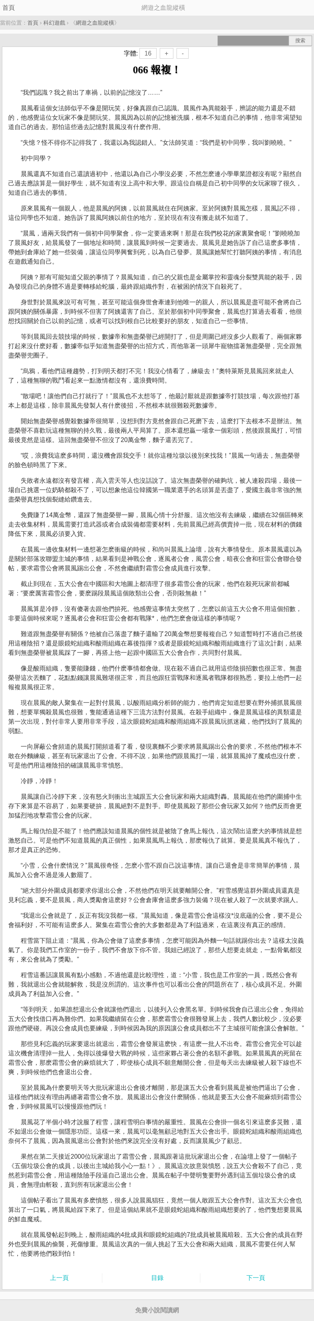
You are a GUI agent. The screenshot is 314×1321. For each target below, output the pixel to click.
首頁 (8, 7)
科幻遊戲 (54, 23)
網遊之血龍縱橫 (95, 23)
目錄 (157, 1277)
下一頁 (255, 1277)
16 (148, 53)
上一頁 (59, 1277)
